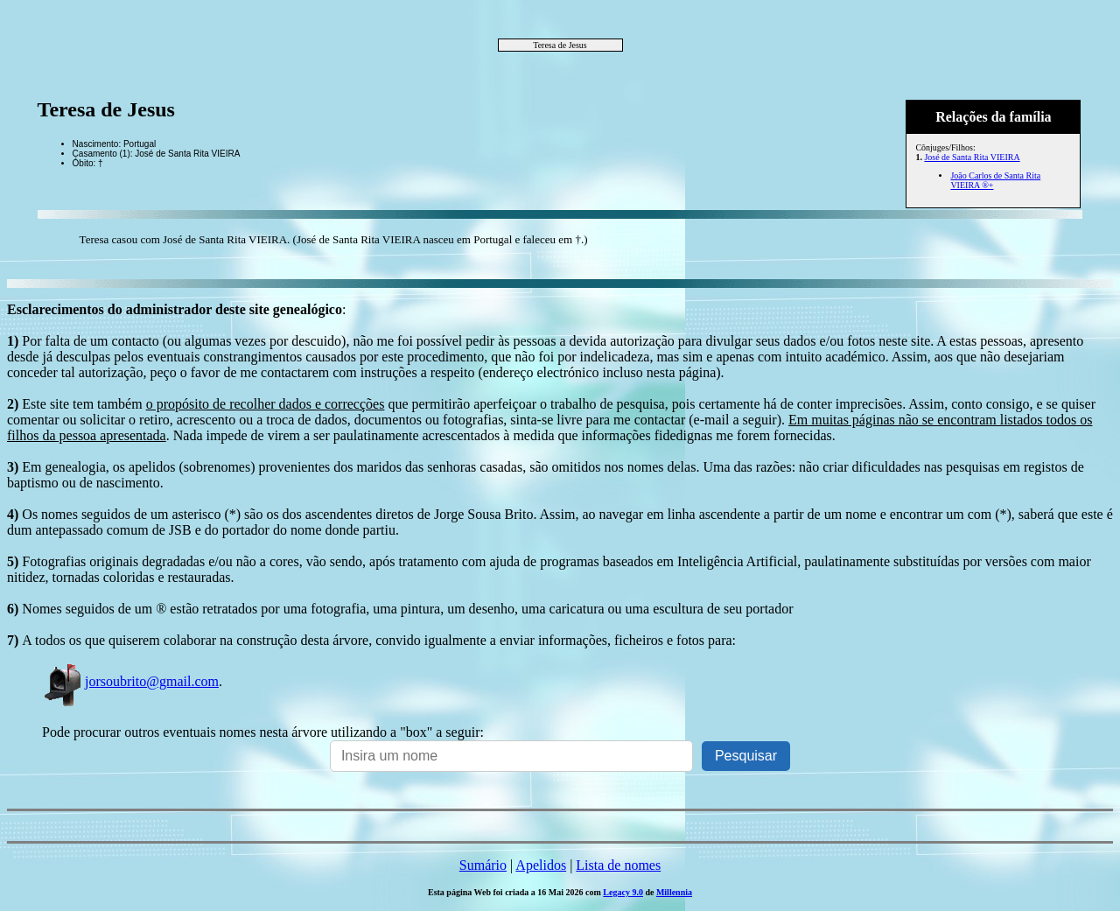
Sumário (483, 865)
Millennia (674, 892)
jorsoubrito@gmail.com (130, 681)
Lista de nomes (618, 865)
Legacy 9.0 (623, 892)
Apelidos (540, 865)
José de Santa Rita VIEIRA (971, 157)
